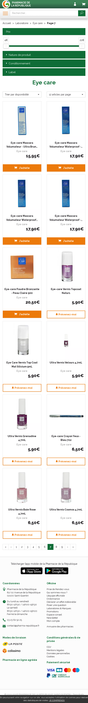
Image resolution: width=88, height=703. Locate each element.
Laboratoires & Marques (59, 608)
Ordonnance (53, 598)
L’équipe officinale (56, 595)
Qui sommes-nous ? (57, 592)
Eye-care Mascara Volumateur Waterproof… (22, 218)
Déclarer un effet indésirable (61, 602)
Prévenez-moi (66, 314)
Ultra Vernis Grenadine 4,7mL (22, 438)
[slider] (6, 46)
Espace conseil (54, 614)
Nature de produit (18, 55)
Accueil (7, 23)
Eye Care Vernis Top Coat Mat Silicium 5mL (21, 364)
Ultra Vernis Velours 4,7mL (66, 362)
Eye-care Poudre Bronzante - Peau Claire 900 (22, 291)
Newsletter (52, 617)
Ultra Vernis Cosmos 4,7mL (65, 509)
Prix (7, 31)
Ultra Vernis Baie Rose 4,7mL (22, 511)
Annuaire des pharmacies (60, 626)
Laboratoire (21, 23)
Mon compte (53, 621)
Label (10, 72)
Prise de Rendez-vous (58, 589)
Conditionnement (17, 63)
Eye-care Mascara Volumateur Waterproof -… (65, 144)
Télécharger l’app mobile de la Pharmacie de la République (44, 563)
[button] (22, 94)
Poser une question (56, 605)
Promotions (52, 611)
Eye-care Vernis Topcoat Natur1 (66, 291)
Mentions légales (55, 650)
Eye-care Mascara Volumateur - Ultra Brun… (21, 144)
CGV (49, 647)
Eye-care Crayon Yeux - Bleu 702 (66, 438)
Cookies (51, 656)
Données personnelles (58, 653)
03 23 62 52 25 (14, 620)
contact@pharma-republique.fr (23, 625)
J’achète (22, 167)
